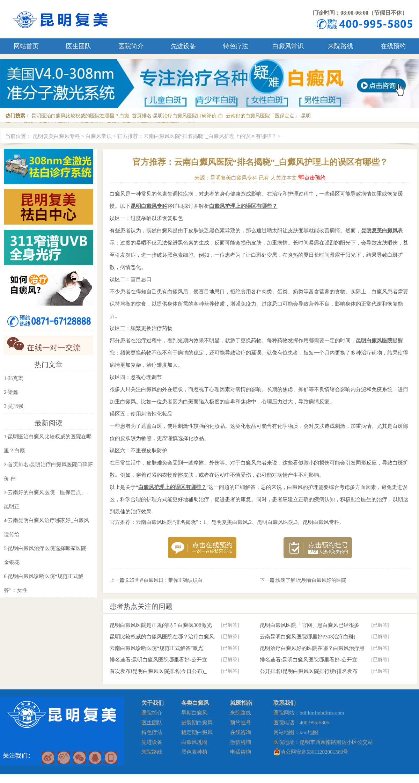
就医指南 (241, 703)
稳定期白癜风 (197, 732)
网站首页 (26, 46)
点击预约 (311, 178)
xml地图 (309, 732)
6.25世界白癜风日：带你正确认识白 (164, 580)
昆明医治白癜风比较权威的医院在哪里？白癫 (80, 115)
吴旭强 (15, 406)
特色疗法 (235, 46)
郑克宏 (15, 378)
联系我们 (284, 703)
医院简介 (131, 46)
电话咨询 (240, 752)
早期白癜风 (194, 713)
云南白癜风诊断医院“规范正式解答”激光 (156, 648)
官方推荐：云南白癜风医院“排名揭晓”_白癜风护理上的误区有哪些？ (197, 136)
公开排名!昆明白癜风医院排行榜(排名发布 (309, 671)
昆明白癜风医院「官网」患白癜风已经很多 (309, 625)
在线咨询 (240, 732)
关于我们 (152, 703)
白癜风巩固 (194, 742)
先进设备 (183, 46)
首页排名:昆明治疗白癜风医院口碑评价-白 (177, 115)
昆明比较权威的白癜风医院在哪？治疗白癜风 (162, 636)
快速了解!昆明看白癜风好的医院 (311, 580)
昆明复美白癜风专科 (56, 136)
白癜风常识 (288, 46)
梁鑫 (13, 392)
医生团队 (78, 46)
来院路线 (340, 46)
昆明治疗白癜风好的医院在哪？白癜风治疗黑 (312, 648)
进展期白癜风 (197, 722)
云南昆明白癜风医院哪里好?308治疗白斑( (307, 636)
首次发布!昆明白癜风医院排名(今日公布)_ (158, 671)
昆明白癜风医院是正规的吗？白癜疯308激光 (161, 625)
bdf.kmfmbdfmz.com (322, 713)
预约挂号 (240, 722)
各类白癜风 (195, 703)
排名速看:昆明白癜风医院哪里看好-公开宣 (158, 660)
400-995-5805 (314, 722)
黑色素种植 (194, 752)
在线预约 (393, 46)
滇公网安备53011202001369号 (314, 752)
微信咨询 (240, 742)
